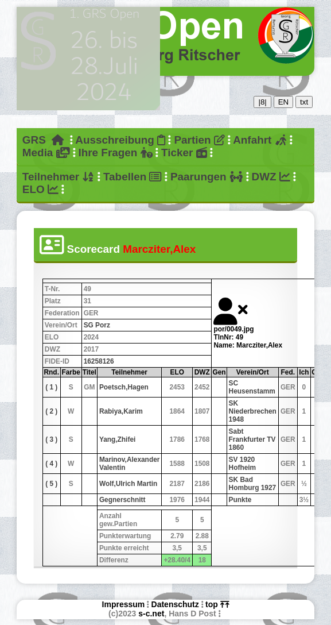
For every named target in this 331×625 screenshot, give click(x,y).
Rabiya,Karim (121, 411)
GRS (43, 140)
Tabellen (132, 177)
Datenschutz (175, 604)
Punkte (240, 500)
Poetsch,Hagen (124, 387)
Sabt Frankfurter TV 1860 (252, 439)
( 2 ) (51, 411)
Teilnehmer (58, 177)
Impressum (123, 604)
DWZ (271, 177)
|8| (262, 102)
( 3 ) (51, 439)
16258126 (99, 361)
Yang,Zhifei (117, 439)
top (217, 604)
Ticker (184, 152)
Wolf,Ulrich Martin (128, 484)
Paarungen (206, 177)
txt (304, 102)
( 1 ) (51, 387)
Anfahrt (260, 140)
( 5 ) (51, 484)
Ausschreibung (120, 140)
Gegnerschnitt (122, 500)
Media (45, 152)
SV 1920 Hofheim (242, 464)
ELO (40, 189)
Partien (199, 140)
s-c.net (151, 613)
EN (283, 102)
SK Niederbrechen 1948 (253, 411)
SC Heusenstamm (252, 387)
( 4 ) (51, 464)
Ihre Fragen (115, 152)
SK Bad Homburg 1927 (253, 484)
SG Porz (97, 325)
